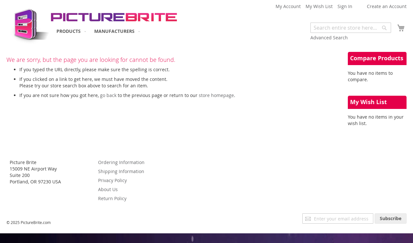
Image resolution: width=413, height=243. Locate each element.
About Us (108, 189)
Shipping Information (121, 171)
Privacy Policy (112, 180)
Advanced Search (329, 37)
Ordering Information (121, 162)
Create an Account (387, 6)
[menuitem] (70, 31)
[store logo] (28, 24)
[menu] (97, 31)
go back (108, 95)
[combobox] (350, 28)
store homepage (216, 95)
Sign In (344, 6)
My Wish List (319, 6)
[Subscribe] (391, 218)
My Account (288, 6)
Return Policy (112, 198)
